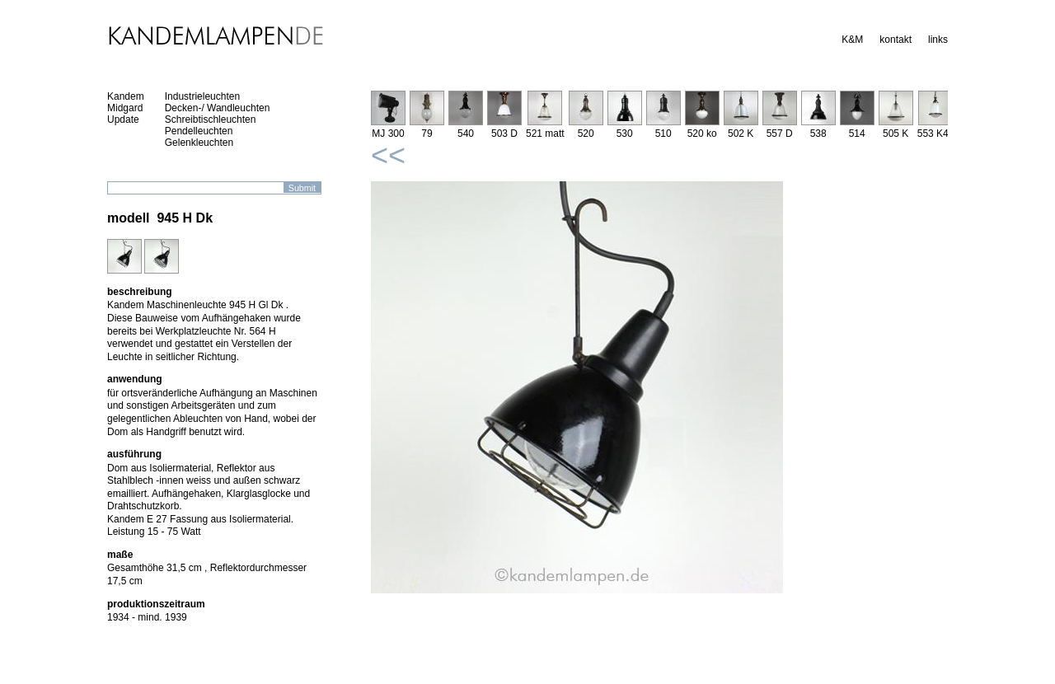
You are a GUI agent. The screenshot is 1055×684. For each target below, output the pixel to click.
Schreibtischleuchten (210, 119)
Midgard (125, 108)
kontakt (895, 39)
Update (123, 119)
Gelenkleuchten (199, 142)
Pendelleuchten (199, 131)
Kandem (125, 96)
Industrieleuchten (202, 96)
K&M (852, 39)
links (938, 39)
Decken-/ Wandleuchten (217, 108)
